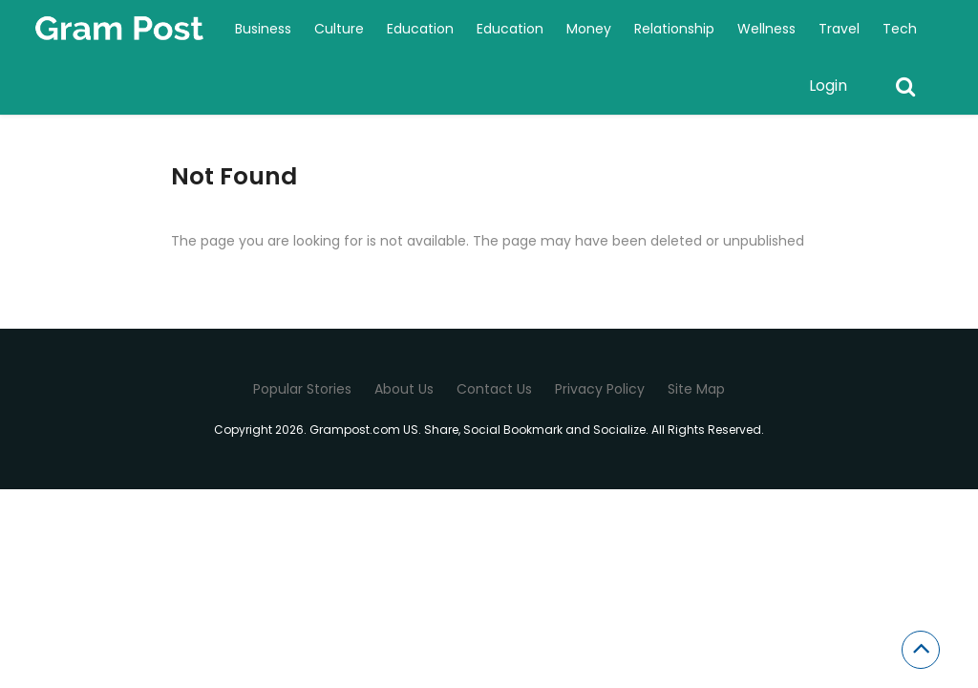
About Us (404, 389)
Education (420, 28)
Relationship (674, 28)
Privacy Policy (600, 389)
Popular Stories (302, 389)
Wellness (766, 28)
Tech (899, 28)
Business (263, 28)
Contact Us (494, 389)
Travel (839, 28)
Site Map (696, 389)
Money (588, 28)
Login (828, 86)
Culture (339, 28)
